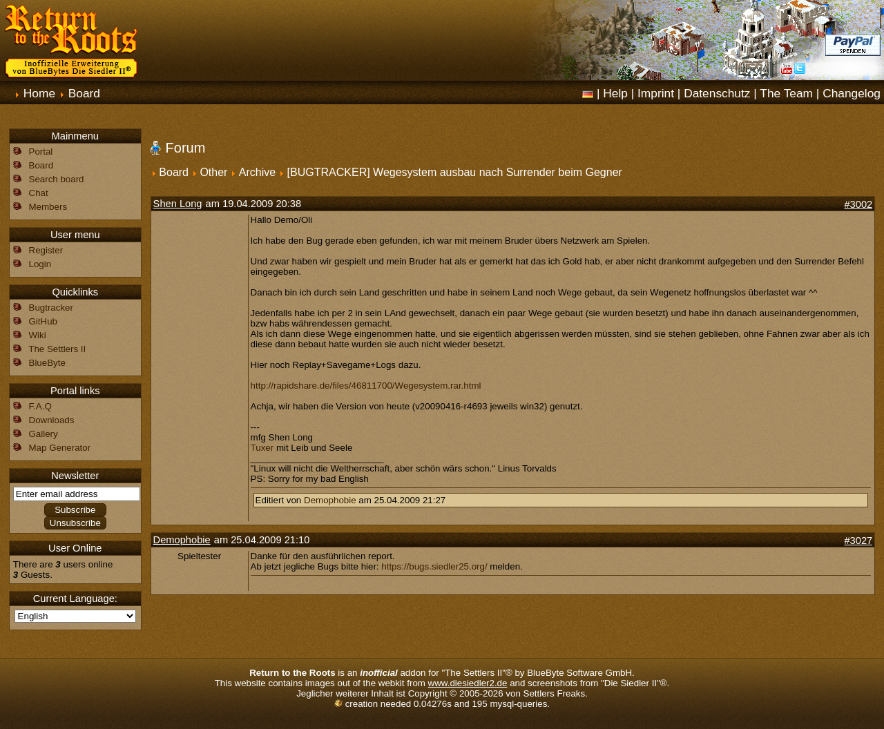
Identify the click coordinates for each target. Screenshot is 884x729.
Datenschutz (717, 93)
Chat (38, 193)
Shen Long (177, 203)
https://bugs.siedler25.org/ (434, 566)
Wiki (37, 335)
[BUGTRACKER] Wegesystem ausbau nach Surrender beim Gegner (454, 172)
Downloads (52, 420)
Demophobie (330, 500)
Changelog (852, 93)
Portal (41, 151)
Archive (257, 172)
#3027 (858, 540)
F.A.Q (40, 406)
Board (84, 93)
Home (39, 93)
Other (213, 172)
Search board (56, 179)
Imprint (655, 93)
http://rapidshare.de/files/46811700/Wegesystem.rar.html (366, 385)
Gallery (43, 434)
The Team (786, 93)
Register (46, 250)
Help (615, 93)
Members (48, 207)
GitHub (43, 321)
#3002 (858, 204)
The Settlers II (57, 349)
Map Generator (60, 448)
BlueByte (47, 363)
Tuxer (262, 448)
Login (40, 264)
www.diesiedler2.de (468, 683)
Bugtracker (51, 307)
